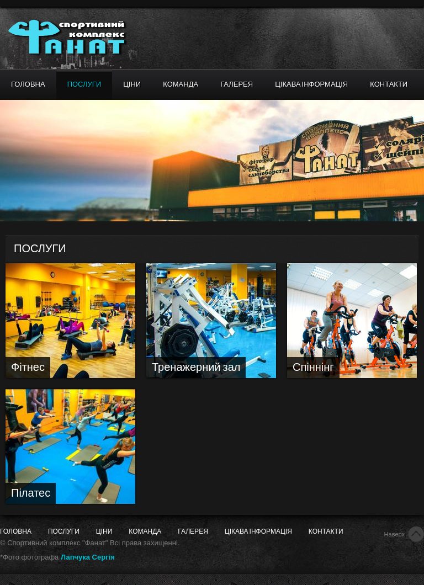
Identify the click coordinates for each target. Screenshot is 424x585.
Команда (180, 84)
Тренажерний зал (196, 367)
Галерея (236, 84)
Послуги (84, 84)
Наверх (394, 534)
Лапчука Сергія (88, 557)
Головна (28, 84)
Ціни (132, 84)
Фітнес (28, 367)
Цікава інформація (311, 84)
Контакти (388, 84)
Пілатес (30, 493)
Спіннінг (313, 367)
